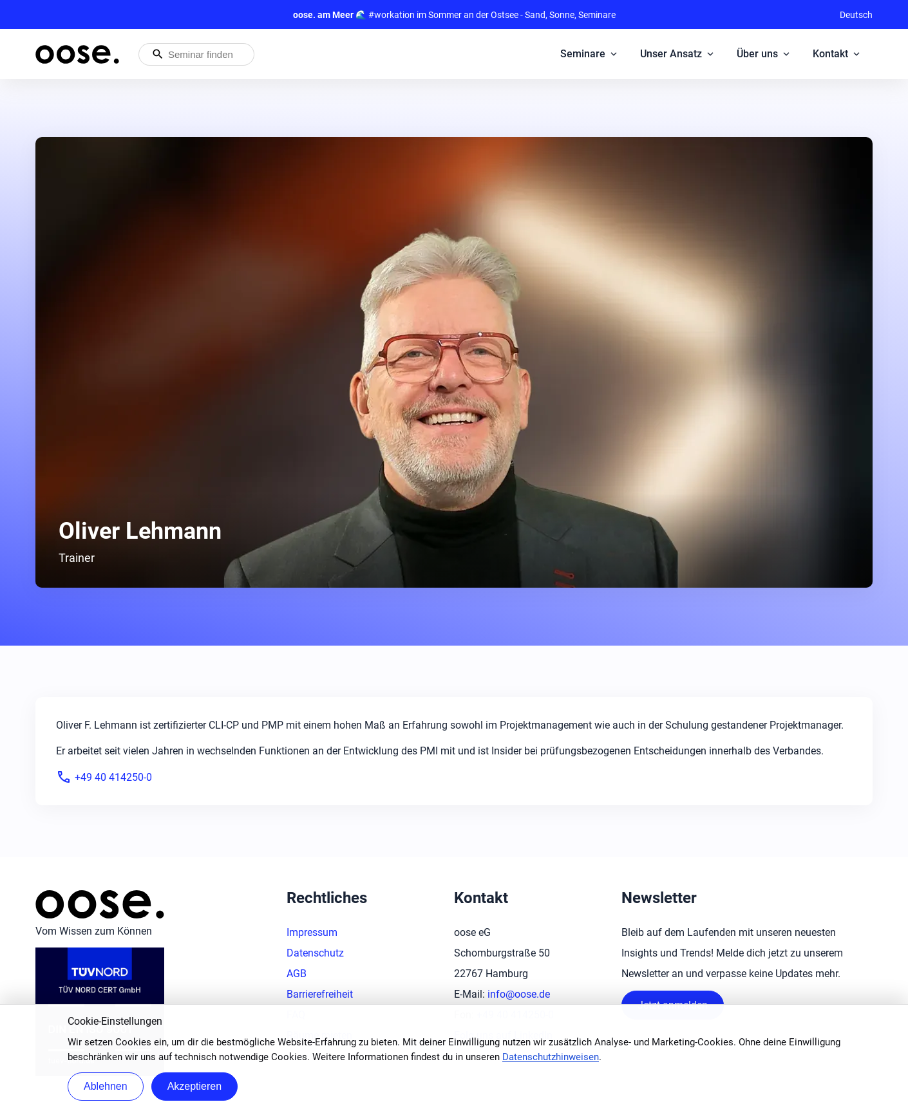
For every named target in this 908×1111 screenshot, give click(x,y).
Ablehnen (106, 1086)
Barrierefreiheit (320, 994)
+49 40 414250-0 (104, 777)
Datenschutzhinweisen (550, 1057)
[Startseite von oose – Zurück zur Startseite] (77, 54)
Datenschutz (315, 953)
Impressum (312, 932)
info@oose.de (518, 994)
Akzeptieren (194, 1086)
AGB (297, 973)
